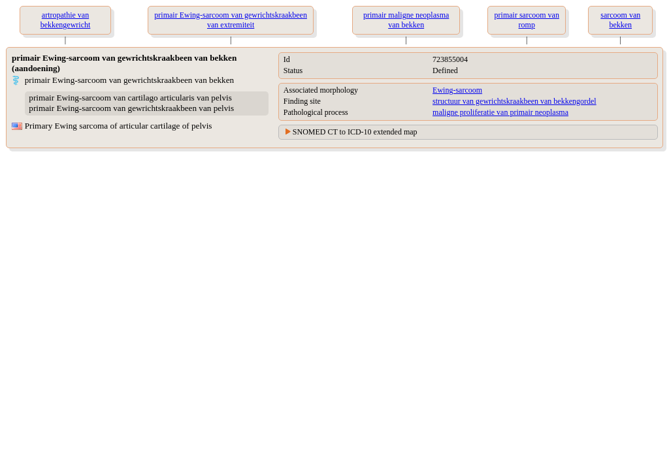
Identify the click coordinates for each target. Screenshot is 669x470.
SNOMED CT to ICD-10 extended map (355, 131)
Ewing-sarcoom (457, 90)
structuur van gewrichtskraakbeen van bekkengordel (514, 101)
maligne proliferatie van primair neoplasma (500, 112)
